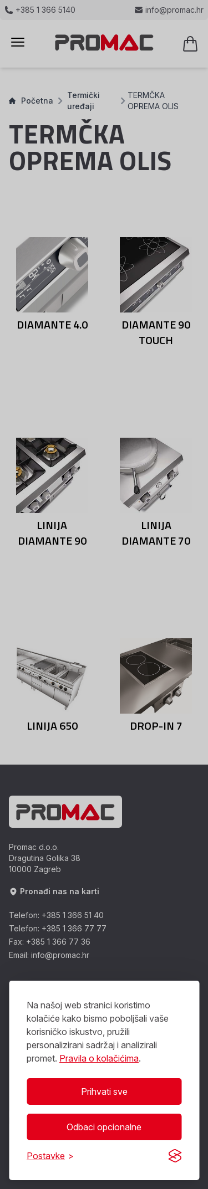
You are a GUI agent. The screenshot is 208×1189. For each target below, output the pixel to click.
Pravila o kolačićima (99, 1058)
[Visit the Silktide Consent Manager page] (174, 1155)
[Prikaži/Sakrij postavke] (50, 1155)
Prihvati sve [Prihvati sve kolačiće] (104, 1091)
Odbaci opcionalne (104, 1126)
